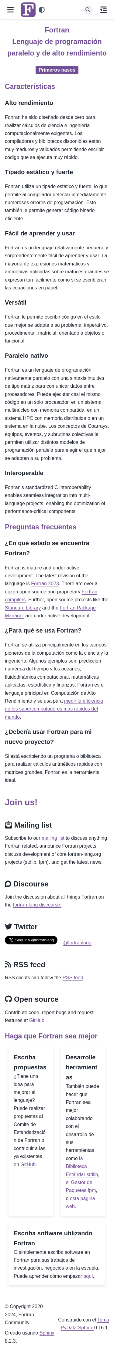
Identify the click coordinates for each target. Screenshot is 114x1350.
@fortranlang (77, 942)
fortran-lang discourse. (37, 904)
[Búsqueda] (88, 10)
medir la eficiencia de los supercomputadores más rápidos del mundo (54, 709)
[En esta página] (103, 10)
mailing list (53, 838)
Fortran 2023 (45, 583)
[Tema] (41, 10)
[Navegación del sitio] (10, 10)
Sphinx (47, 1332)
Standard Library (23, 607)
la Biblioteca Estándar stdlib (82, 1166)
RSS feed (72, 977)
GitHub (36, 1020)
